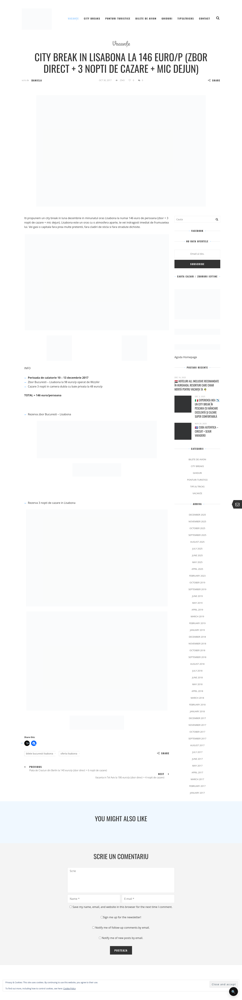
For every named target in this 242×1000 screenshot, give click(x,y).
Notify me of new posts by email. (122, 938)
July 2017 (197, 752)
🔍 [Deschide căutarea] (233, 991)
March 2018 (197, 697)
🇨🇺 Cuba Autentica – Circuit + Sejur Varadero (206, 431)
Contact (204, 18)
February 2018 (197, 704)
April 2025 (197, 568)
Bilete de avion (145, 18)
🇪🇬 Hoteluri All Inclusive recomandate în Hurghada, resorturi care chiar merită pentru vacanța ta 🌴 (196, 385)
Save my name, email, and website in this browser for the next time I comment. (122, 907)
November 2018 (197, 643)
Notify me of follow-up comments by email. (122, 927)
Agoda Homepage (186, 357)
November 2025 (197, 521)
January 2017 (197, 792)
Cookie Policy (69, 988)
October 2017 (197, 731)
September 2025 (197, 535)
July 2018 (197, 670)
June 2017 (197, 758)
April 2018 (197, 691)
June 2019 (197, 596)
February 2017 (197, 786)
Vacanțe (73, 18)
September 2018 (197, 657)
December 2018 (197, 636)
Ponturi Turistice (118, 18)
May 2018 (197, 684)
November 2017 (197, 724)
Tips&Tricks (186, 18)
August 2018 (197, 663)
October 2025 (197, 528)
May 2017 (197, 765)
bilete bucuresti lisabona (39, 753)
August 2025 (197, 541)
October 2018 (197, 650)
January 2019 (197, 630)
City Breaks (92, 18)
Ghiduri (167, 18)
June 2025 (197, 555)
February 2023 (197, 575)
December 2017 (197, 718)
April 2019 (197, 609)
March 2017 (197, 779)
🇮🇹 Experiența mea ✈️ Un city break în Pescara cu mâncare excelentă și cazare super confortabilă (207, 408)
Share (214, 80)
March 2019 (197, 616)
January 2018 (197, 711)
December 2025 (197, 514)
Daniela (36, 80)
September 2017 (197, 738)
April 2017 (197, 772)
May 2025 (197, 562)
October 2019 (197, 582)
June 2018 (197, 677)
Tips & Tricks (197, 486)
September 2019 (197, 589)
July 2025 (197, 548)
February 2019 (197, 623)
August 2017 (197, 745)
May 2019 (197, 602)
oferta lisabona (69, 753)
